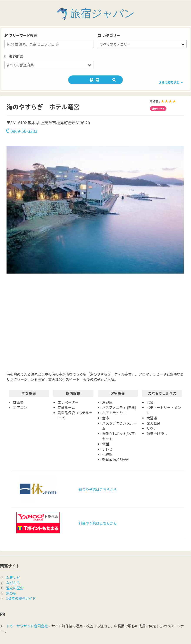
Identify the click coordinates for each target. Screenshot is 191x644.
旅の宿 (11, 593)
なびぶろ (13, 582)
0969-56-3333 (22, 131)
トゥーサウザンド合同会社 (27, 625)
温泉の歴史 (14, 587)
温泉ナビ (13, 577)
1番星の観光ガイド (21, 598)
